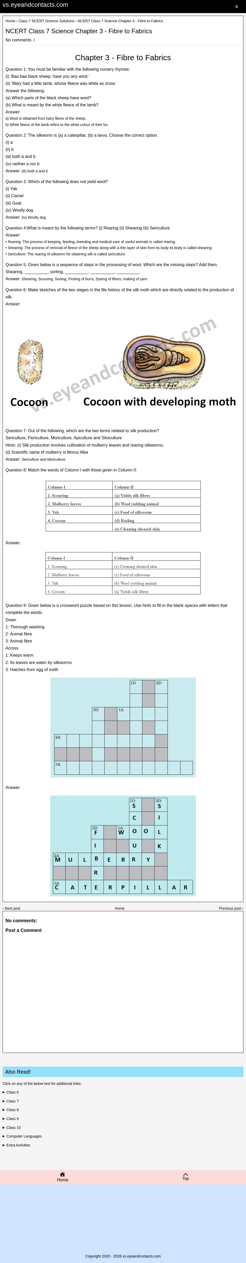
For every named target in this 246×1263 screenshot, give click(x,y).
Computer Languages (24, 1136)
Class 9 (13, 1119)
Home (10, 21)
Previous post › (231, 908)
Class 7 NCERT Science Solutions (46, 21)
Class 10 (14, 1127)
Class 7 (13, 1101)
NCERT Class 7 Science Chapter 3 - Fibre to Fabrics (78, 31)
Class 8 (13, 1110)
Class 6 (13, 1092)
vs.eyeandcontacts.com (35, 4)
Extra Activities (18, 1145)
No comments (18, 40)
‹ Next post (11, 908)
